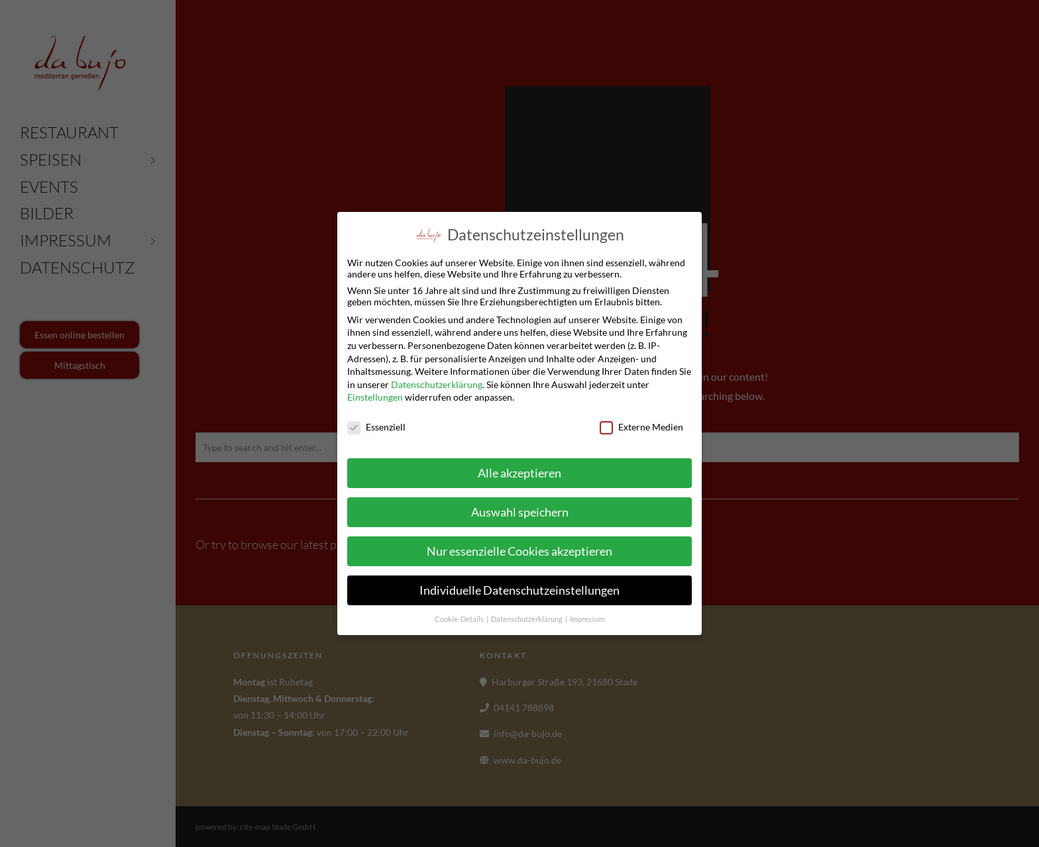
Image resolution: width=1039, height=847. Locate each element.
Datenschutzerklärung (436, 383)
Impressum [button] (587, 619)
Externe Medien (641, 426)
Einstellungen (375, 397)
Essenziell (376, 426)
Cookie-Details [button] (460, 619)
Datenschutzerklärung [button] (527, 619)
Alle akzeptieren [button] (519, 472)
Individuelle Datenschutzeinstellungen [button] (519, 590)
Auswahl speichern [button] (520, 512)
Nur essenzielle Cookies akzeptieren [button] (519, 551)
